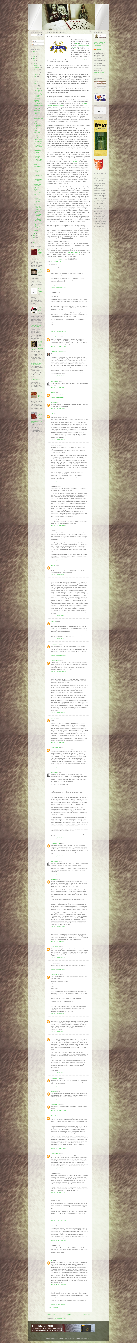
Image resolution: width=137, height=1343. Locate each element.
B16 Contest (37, 164)
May (35, 81)
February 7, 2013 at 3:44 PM (58, 838)
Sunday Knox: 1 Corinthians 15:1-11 (38, 186)
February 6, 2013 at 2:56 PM (58, 408)
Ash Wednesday (38, 166)
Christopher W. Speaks (57, 351)
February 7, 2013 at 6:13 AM (58, 560)
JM (51, 1260)
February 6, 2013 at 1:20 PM (58, 387)
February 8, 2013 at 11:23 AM (58, 1110)
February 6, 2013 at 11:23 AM (58, 376)
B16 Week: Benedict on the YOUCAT (38, 102)
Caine (52, 1225)
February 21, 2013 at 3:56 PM (58, 1304)
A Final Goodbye (35, 379)
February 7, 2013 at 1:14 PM (58, 712)
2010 (34, 237)
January (36, 230)
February (36, 88)
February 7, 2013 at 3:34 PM (58, 767)
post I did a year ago (74, 252)
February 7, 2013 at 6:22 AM (58, 574)
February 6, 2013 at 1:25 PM (58, 397)
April (35, 83)
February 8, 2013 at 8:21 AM (58, 1031)
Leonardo (53, 267)
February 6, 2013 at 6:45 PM (58, 481)
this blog (75, 161)
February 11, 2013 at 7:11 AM (58, 1220)
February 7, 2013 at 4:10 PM (58, 856)
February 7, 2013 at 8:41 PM (58, 957)
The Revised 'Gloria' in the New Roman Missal (37, 327)
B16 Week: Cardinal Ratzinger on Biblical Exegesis (38, 113)
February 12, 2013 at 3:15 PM (58, 1255)
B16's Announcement (38, 175)
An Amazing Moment (37, 153)
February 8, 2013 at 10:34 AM (58, 1086)
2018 (34, 51)
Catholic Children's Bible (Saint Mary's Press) (38, 207)
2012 (34, 233)
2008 (34, 242)
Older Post (86, 1315)
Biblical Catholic (55, 337)
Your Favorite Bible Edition (40, 310)
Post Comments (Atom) (60, 1318)
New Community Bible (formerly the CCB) (38, 225)
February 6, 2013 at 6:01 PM (58, 439)
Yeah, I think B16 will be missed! (37, 134)
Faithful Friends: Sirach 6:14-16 (40, 272)
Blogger (89, 1338)
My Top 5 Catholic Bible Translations (40, 253)
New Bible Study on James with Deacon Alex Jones (38, 146)
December (37, 65)
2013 (34, 63)
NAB (52, 261)
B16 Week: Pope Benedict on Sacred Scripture (38, 96)
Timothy (53, 392)
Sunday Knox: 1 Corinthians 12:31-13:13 (38, 219)
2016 (34, 56)
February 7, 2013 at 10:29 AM (58, 671)
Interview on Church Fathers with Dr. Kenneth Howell (38, 159)
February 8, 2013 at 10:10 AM (58, 1073)
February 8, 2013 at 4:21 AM (58, 969)
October (36, 69)
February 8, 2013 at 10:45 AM (58, 1099)
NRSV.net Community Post (40, 291)
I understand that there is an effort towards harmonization (69, 796)
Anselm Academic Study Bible (37, 170)
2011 (34, 235)
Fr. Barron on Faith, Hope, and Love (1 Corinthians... (38, 213)
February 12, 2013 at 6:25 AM (58, 1240)
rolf (52, 414)
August (36, 74)
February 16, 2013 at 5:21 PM (58, 1284)
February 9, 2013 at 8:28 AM (58, 1168)
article (77, 43)
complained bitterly (80, 60)
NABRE (56, 261)
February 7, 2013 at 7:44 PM (58, 941)
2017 (34, 54)
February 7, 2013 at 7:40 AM (58, 638)
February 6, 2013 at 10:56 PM (58, 525)
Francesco (54, 1037)
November (37, 67)
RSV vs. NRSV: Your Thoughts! (40, 395)
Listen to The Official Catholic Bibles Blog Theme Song (99, 44)
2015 (34, 58)
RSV (60, 261)
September (37, 72)
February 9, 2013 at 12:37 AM (58, 1148)
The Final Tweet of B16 (38, 90)
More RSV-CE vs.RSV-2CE (38, 138)
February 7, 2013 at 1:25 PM (58, 742)
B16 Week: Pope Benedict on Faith (38, 120)
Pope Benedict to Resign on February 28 (38, 181)
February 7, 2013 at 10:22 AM (58, 655)
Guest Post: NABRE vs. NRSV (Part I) (36, 363)
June (35, 79)
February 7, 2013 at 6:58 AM (58, 615)
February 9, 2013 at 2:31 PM (58, 1192)
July (35, 76)
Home (69, 1315)
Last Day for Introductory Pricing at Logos (37, 200)
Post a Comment (53, 1307)
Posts (34, 41)
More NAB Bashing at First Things (37, 191)
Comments (35, 44)
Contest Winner (38, 150)
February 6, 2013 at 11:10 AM (58, 346)
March (36, 86)
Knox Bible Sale (38, 141)
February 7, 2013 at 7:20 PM (58, 874)
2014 (34, 60)
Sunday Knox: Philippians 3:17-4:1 (37, 125)
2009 (34, 240)
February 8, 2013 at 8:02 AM (58, 1013)
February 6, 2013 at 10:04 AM (58, 287)
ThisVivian (54, 402)
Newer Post (51, 1315)
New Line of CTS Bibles (37, 195)
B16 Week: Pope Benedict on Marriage (38, 107)
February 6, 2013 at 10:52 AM (58, 331)
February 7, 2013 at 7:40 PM (58, 926)
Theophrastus (54, 381)
